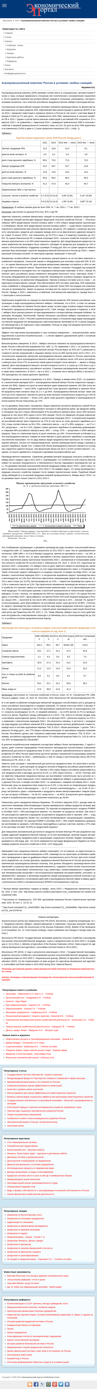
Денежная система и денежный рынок (25, 1157)
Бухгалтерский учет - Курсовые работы (26, 1150)
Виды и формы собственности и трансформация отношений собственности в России (48, 1190)
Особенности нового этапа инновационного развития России (36, 1118)
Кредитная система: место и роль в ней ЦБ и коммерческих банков (39, 1175)
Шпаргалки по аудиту (17, 1233)
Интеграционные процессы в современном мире (30, 1168)
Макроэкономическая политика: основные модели (31, 1307)
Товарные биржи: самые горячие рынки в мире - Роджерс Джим (36, 1050)
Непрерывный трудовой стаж (21, 1186)
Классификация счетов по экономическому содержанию (34, 1336)
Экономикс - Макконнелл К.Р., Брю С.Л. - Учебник (29, 994)
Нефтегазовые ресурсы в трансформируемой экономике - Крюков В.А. (40, 1039)
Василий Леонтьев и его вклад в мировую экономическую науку (37, 1276)
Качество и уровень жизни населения (25, 1089)
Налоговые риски (15, 1126)
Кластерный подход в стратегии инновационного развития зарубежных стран (44, 1107)
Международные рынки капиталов (23, 1179)
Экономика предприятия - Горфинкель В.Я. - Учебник (31, 1012)
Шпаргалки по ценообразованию (22, 1255)
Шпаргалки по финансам (19, 1244)
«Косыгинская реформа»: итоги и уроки (26, 1279)
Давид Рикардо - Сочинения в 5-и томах (25, 1043)
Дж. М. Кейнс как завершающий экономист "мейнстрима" (34, 1287)
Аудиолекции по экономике (20, 1222)
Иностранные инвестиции (19, 1355)
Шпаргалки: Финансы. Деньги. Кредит (25, 1241)
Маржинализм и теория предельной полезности (30, 1347)
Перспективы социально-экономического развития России (35, 1111)
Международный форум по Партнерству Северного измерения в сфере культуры (46, 1078)
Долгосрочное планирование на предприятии (29, 1161)
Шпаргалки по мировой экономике (23, 1229)
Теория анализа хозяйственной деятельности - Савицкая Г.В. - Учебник (40, 1026)
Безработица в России (18, 1358)
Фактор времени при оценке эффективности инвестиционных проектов (41, 1093)
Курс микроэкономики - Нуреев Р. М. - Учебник (28, 1005)
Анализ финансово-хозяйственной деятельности (30, 1194)
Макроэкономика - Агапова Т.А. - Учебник (25, 1008)
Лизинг (10, 1329)
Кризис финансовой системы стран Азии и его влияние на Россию (39, 1351)
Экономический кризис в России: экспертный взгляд (32, 1122)
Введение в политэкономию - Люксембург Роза (28, 1054)
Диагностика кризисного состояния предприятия (30, 1164)
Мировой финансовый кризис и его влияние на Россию (33, 1082)
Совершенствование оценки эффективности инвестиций (34, 1085)
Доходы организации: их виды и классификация (30, 1172)
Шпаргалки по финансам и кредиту (24, 1252)
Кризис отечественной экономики (23, 1340)
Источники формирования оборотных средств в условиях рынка (38, 1362)
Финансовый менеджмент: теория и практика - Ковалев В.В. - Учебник (39, 1016)
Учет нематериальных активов (22, 1142)
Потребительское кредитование (22, 1146)
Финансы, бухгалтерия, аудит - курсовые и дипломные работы (37, 1153)
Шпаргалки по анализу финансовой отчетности (29, 1248)
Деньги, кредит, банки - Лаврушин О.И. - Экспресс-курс (32, 1030)
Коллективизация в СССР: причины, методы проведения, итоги (37, 1303)
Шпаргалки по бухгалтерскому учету (24, 1215)
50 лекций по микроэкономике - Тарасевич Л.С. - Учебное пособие (39, 1259)
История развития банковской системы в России (30, 1343)
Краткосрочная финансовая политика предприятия (31, 1311)
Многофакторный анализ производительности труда (32, 1183)
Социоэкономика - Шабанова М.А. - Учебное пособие (31, 1046)
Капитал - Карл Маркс (16, 1001)
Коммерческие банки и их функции (24, 1325)
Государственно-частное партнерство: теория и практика (34, 1074)
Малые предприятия (17, 1332)
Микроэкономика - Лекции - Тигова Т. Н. (26, 1237)
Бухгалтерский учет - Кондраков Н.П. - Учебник (28, 997)
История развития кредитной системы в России (30, 1321)
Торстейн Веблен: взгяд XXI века (23, 1283)
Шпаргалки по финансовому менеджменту (27, 1226)
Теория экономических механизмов (24, 1114)
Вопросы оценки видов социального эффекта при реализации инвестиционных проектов (50, 1097)
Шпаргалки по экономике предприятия (25, 1218)
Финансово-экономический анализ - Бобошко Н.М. (30, 1057)
